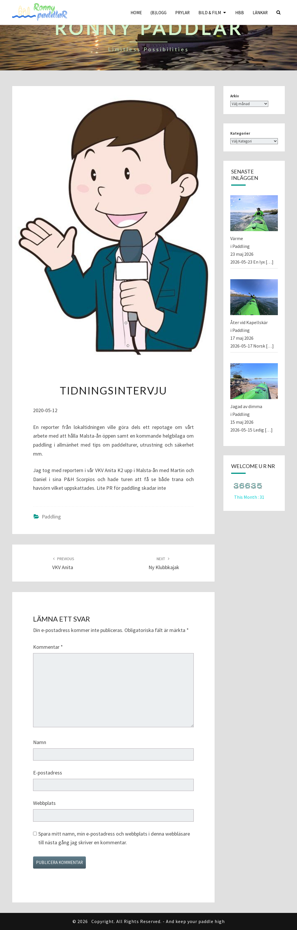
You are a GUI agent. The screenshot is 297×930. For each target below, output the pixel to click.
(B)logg (158, 12)
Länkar (260, 12)
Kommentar (48, 647)
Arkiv (234, 96)
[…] (270, 262)
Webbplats (44, 803)
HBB (239, 12)
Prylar (182, 12)
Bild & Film (209, 12)
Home (136, 12)
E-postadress (47, 772)
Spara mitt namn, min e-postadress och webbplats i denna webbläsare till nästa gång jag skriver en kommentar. (114, 838)
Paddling (51, 516)
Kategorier (240, 133)
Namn (39, 742)
